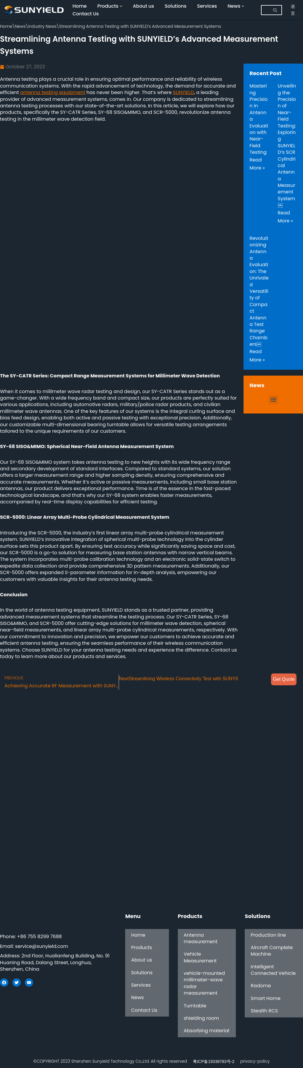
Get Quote (284, 679)
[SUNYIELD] (34, 10)
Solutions (176, 6)
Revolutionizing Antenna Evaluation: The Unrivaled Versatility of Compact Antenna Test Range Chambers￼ (259, 291)
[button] (273, 400)
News (20, 26)
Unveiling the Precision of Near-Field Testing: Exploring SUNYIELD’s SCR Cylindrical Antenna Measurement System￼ (287, 146)
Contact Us (85, 13)
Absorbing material (206, 1030)
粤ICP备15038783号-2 (213, 1061)
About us (143, 6)
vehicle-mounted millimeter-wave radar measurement (204, 983)
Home (79, 6)
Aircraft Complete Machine (272, 950)
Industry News (42, 26)
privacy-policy (255, 1061)
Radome (261, 986)
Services (207, 6)
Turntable (195, 1005)
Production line (268, 935)
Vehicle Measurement (200, 957)
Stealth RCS (264, 1011)
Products (141, 947)
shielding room (201, 1018)
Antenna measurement (200, 938)
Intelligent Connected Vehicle (273, 970)
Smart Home (265, 998)
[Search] (265, 10)
